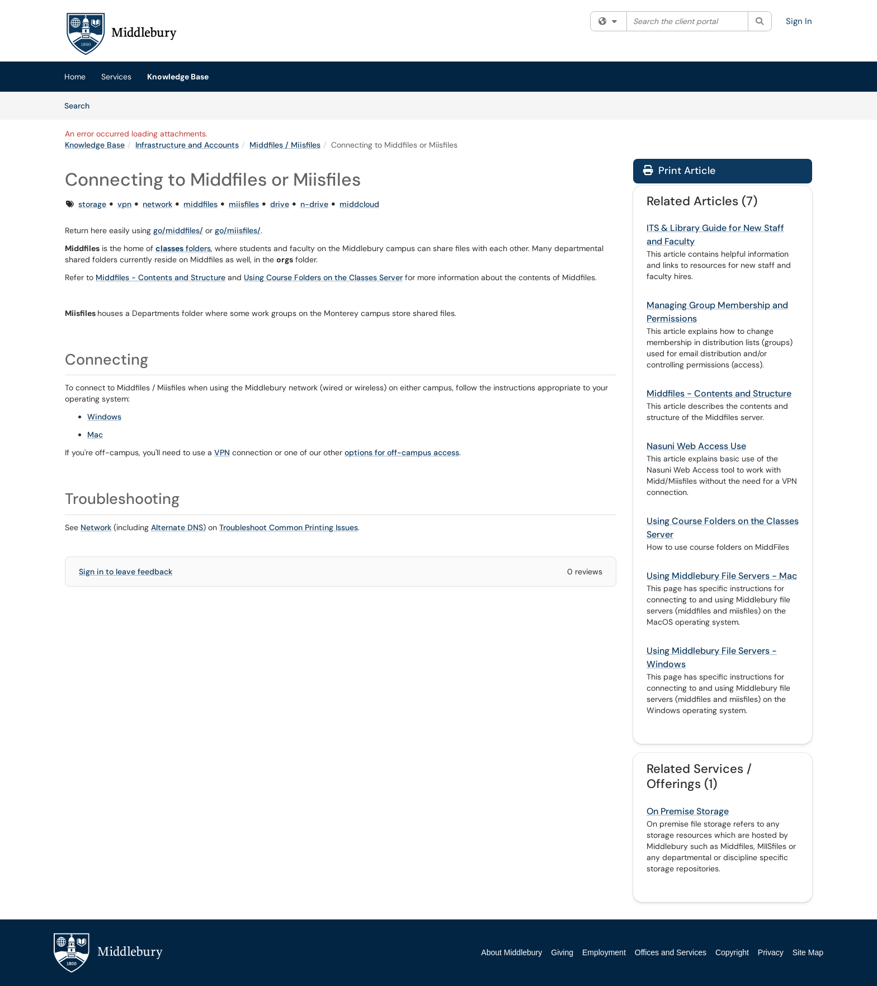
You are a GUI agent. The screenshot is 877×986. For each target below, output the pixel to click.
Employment (604, 952)
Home (75, 77)
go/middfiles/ (178, 230)
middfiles (200, 204)
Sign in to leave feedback (125, 572)
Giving (562, 952)
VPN (222, 452)
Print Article (679, 170)
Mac (95, 435)
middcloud (359, 204)
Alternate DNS (177, 527)
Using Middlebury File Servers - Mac (722, 576)
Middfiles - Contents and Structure (160, 277)
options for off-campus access (402, 452)
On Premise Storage (688, 811)
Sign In (799, 21)
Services (116, 77)
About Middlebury (511, 952)
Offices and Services (670, 952)
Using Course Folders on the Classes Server (323, 277)
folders (183, 248)
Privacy (771, 952)
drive (279, 204)
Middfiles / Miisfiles (284, 145)
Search (80, 105)
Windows (104, 417)
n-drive (314, 204)
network (157, 204)
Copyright (732, 952)
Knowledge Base (178, 77)
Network (96, 527)
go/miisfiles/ (238, 230)
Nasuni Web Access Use (696, 446)
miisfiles (244, 204)
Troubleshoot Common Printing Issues (288, 527)
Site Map (808, 952)
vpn (124, 204)
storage (92, 204)
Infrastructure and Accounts (187, 145)
